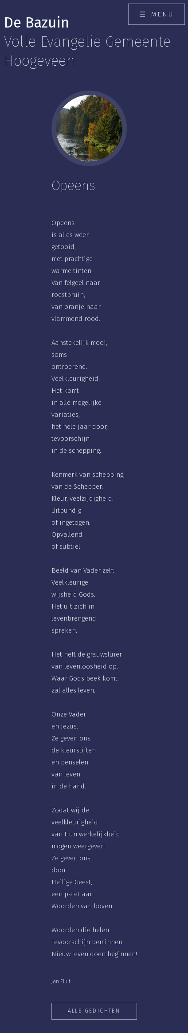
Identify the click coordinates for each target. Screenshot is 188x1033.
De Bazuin (87, 42)
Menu (162, 14)
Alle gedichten (94, 1011)
